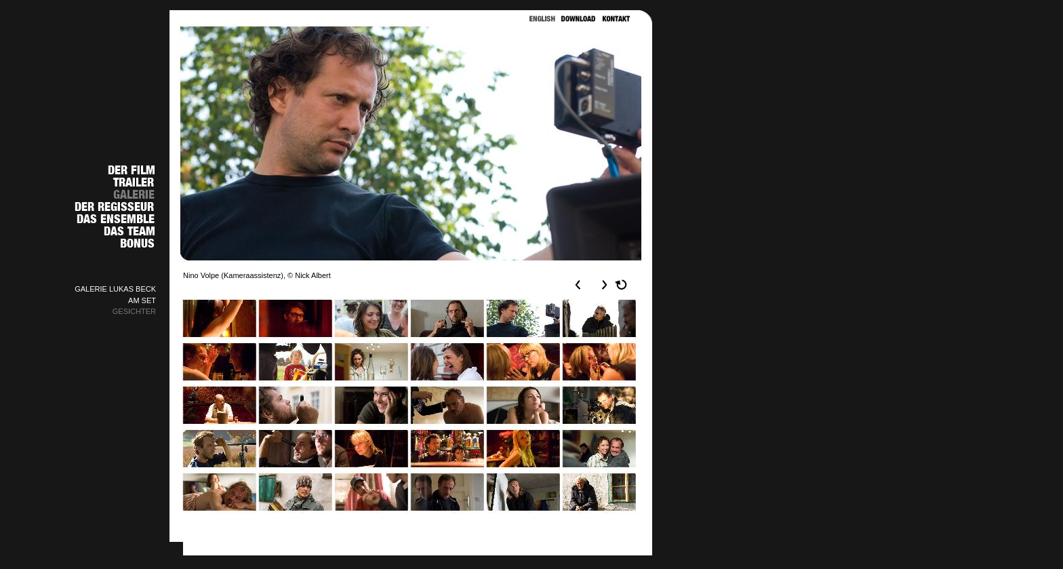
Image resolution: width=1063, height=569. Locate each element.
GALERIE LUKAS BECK (115, 289)
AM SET (142, 300)
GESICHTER (134, 311)
